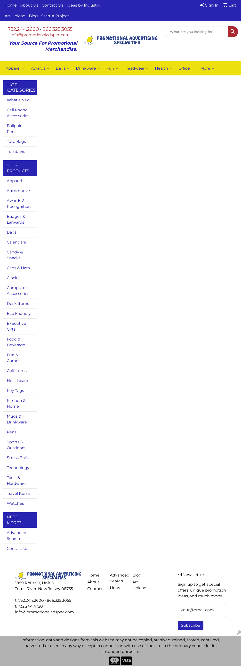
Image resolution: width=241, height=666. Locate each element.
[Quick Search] (196, 31)
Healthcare (17, 380)
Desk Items (18, 303)
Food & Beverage (16, 342)
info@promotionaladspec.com (40, 34)
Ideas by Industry (83, 5)
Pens (11, 432)
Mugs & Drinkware (17, 419)
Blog (33, 16)
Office (186, 68)
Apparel (15, 68)
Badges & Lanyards (16, 219)
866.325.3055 (57, 29)
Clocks (13, 278)
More (207, 68)
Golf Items (17, 370)
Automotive (18, 190)
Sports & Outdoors (16, 445)
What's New (18, 100)
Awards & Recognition (19, 203)
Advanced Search (16, 535)
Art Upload (15, 16)
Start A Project (55, 16)
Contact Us (52, 5)
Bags (63, 68)
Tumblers (16, 151)
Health (163, 68)
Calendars (16, 242)
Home (11, 5)
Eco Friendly (19, 313)
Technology (18, 467)
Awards (40, 68)
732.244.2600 (23, 29)
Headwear (137, 68)
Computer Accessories (18, 290)
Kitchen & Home (16, 403)
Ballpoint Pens (15, 128)
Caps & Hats (18, 268)
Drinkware (88, 68)
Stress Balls (18, 457)
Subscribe (190, 625)
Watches (15, 503)
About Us (29, 5)
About (93, 582)
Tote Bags (16, 141)
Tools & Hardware (16, 480)
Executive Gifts (16, 326)
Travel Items (18, 493)
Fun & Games (13, 358)
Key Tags (15, 390)
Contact (95, 588)
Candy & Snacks (15, 255)
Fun (112, 68)
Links (115, 587)
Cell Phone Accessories (18, 113)
